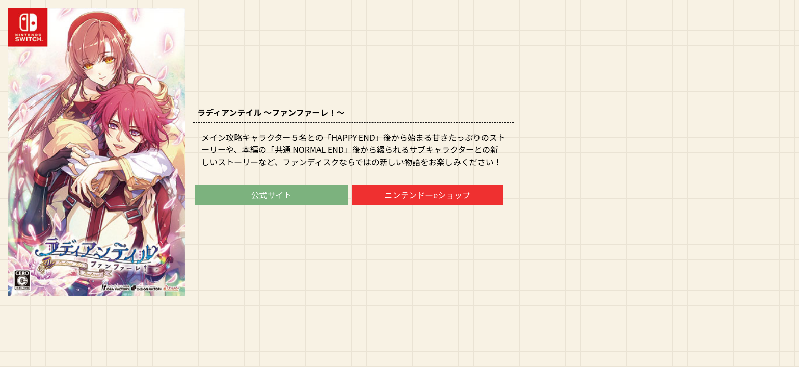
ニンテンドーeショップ (427, 195)
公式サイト (271, 195)
